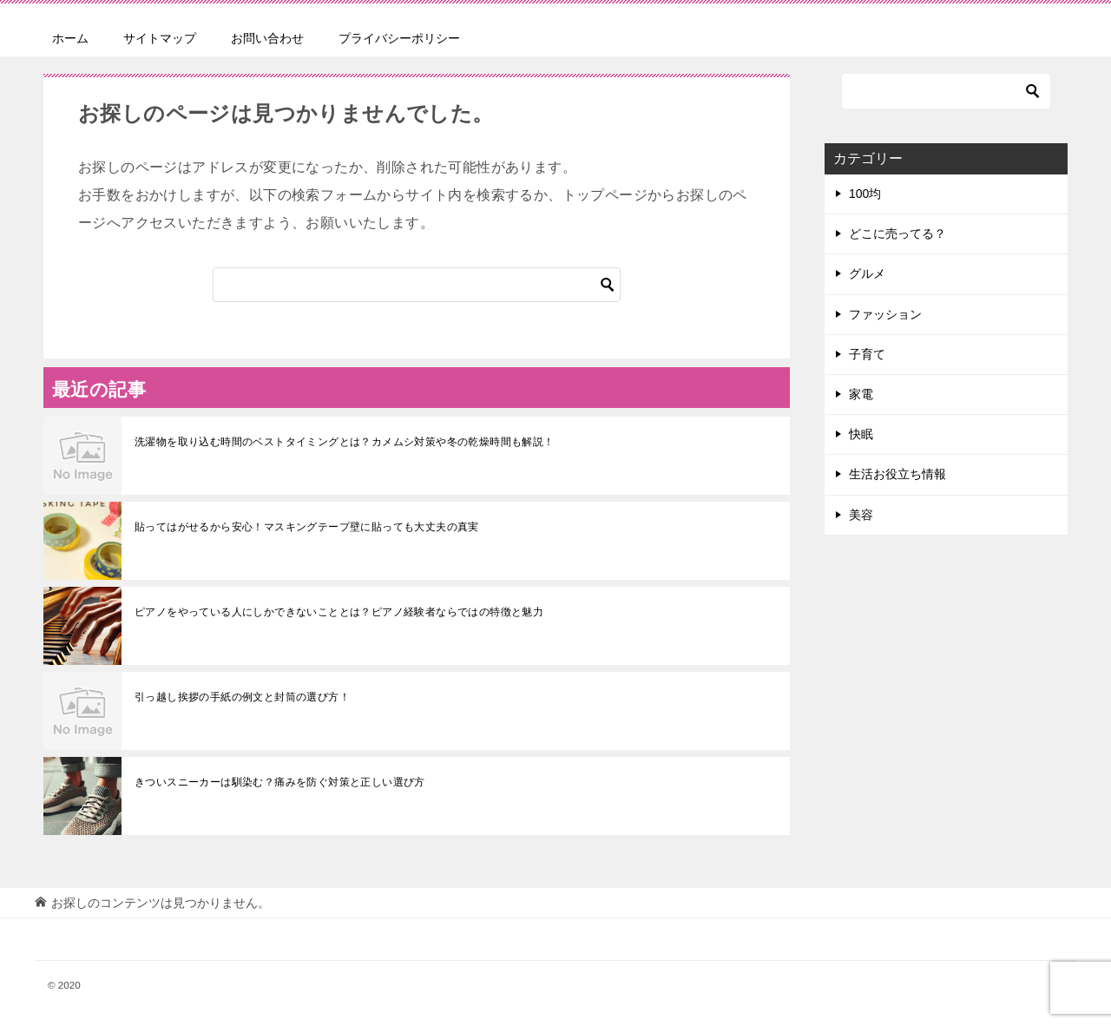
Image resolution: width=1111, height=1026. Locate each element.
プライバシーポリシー (399, 38)
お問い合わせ (267, 38)
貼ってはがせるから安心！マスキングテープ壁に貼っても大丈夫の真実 (307, 527)
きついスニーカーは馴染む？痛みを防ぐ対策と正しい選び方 (280, 782)
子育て (867, 354)
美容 (861, 515)
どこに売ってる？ (897, 233)
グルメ (867, 273)
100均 (865, 194)
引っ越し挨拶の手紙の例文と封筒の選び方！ (242, 697)
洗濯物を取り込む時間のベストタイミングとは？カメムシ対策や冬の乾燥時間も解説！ (345, 442)
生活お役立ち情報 (897, 474)
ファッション (885, 314)
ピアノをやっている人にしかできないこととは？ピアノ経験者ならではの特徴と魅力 (339, 612)
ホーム (70, 38)
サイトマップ (159, 38)
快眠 (861, 434)
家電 (861, 394)
